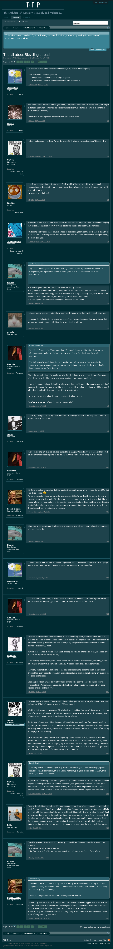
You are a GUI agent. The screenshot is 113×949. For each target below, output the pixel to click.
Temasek (19, 373)
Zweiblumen (34, 58)
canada (20, 441)
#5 (108, 241)
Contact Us (87, 940)
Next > (44, 62)
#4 (108, 200)
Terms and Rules (93, 943)
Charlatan (11, 364)
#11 (107, 512)
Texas (21, 130)
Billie (9, 825)
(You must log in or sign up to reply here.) (95, 927)
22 (39, 62)
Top (105, 940)
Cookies (92, 49)
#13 (107, 578)
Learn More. (22, 38)
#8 (108, 406)
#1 (108, 84)
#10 (107, 467)
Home (6, 17)
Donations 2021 (100, 49)
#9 (108, 431)
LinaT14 (10, 124)
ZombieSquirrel (14, 242)
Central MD (19, 662)
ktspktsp (11, 203)
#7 (108, 328)
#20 (107, 918)
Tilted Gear (18, 58)
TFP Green (7, 940)
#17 (107, 793)
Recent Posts (23, 22)
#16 (107, 753)
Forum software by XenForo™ (27, 943)
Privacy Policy (105, 943)
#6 (108, 303)
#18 (107, 828)
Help (94, 940)
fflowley (10, 283)
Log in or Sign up (100, 2)
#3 (108, 156)
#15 (107, 692)
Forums (16, 17)
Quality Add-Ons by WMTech (27, 946)
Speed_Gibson (14, 509)
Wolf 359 (19, 516)
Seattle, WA (18, 212)
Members (26, 17)
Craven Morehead (11, 161)
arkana (10, 434)
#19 (107, 858)
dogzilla (10, 332)
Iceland (20, 94)
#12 (107, 541)
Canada (20, 832)
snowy (10, 720)
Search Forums (10, 22)
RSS (109, 940)
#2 (108, 121)
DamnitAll (11, 656)
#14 (107, 614)
